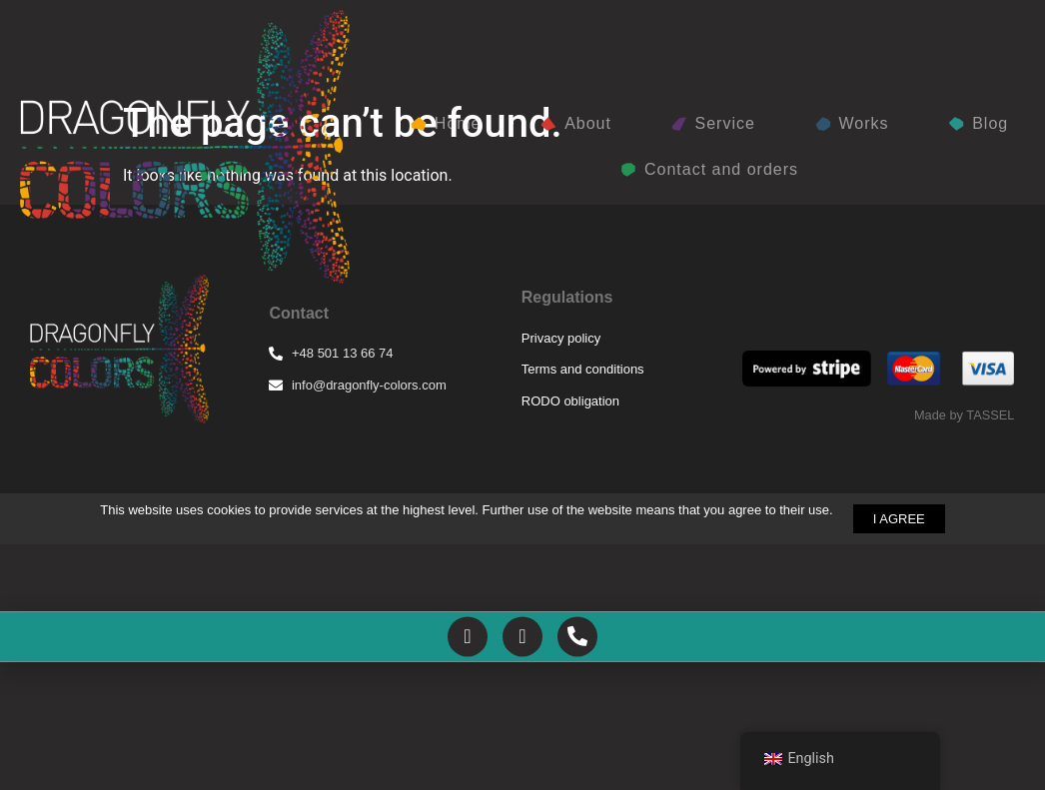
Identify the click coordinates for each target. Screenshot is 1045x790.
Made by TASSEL (964, 615)
